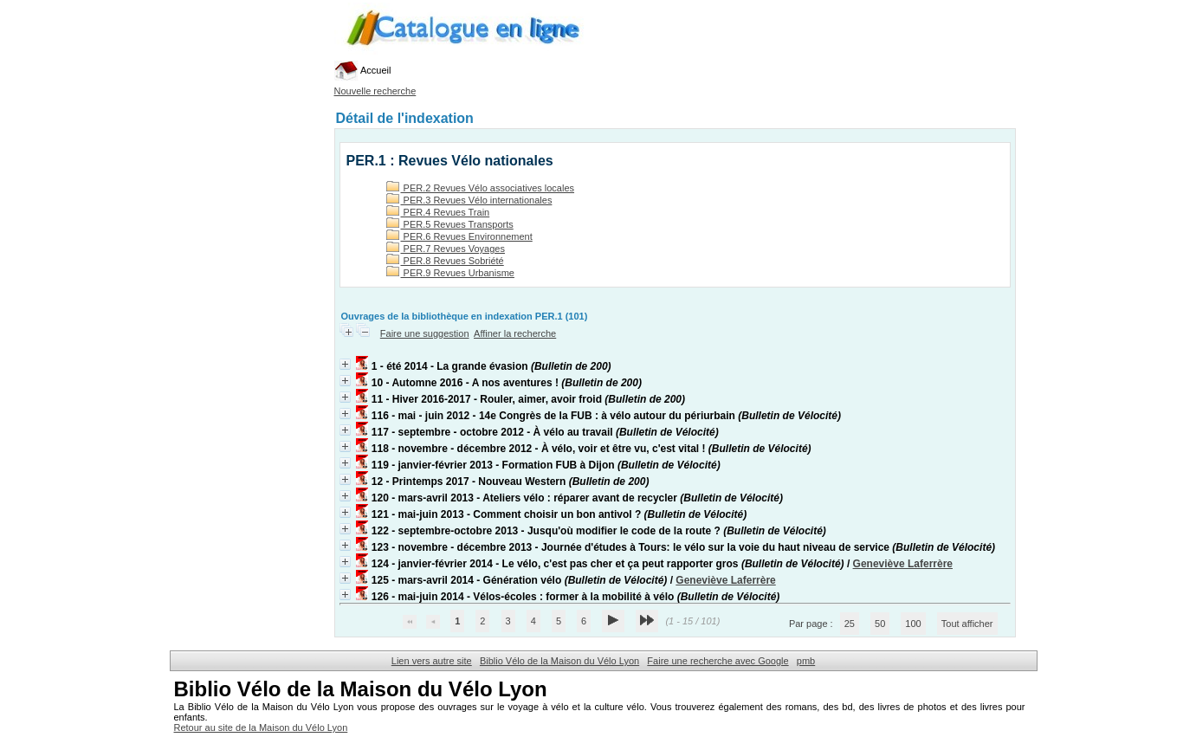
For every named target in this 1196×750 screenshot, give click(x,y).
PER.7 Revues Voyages (445, 248)
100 (913, 623)
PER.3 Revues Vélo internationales (469, 200)
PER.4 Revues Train (438, 212)
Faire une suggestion (424, 333)
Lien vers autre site (431, 661)
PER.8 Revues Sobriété (445, 260)
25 (849, 623)
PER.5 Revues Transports (450, 224)
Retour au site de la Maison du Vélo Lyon (261, 727)
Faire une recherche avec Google (717, 661)
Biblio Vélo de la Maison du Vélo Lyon (559, 661)
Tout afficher (967, 623)
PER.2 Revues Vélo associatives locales (480, 188)
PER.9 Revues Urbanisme (450, 273)
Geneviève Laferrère (903, 564)
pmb (806, 661)
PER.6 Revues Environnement (459, 236)
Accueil (362, 70)
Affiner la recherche (515, 333)
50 (880, 623)
